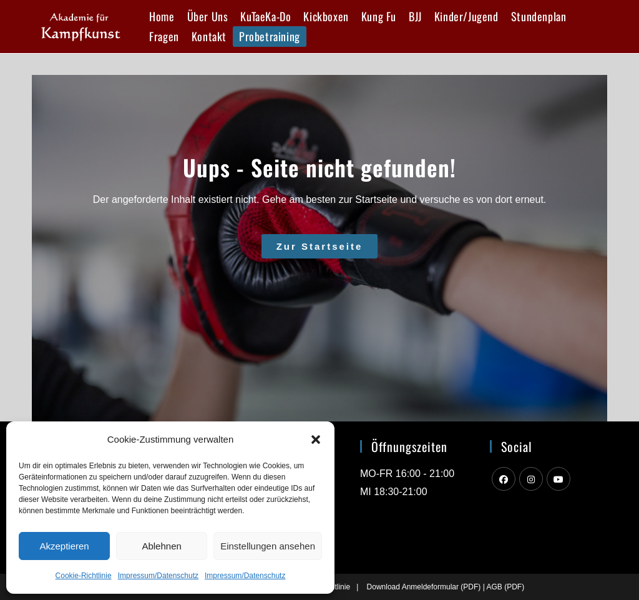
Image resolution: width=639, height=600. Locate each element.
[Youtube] (558, 479)
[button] (316, 439)
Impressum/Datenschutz (158, 575)
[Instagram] (531, 479)
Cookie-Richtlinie (84, 575)
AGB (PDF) (505, 587)
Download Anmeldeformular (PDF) (424, 587)
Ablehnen (161, 546)
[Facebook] (503, 479)
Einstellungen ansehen (267, 546)
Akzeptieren (64, 546)
